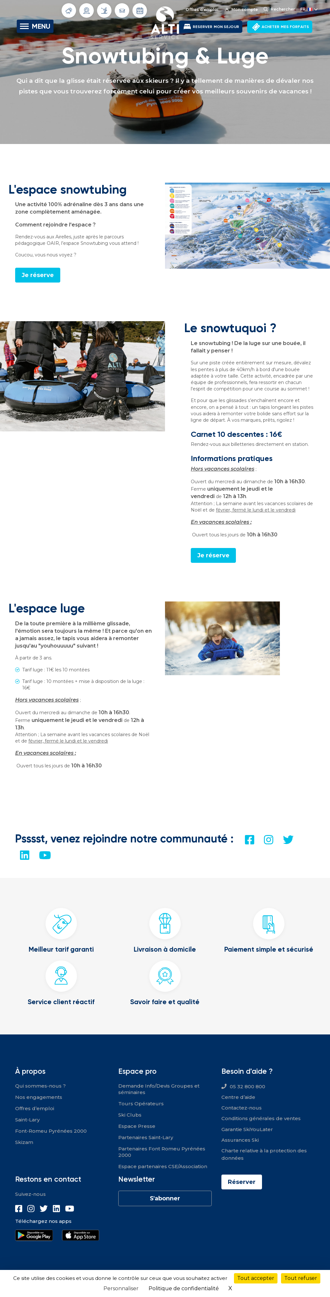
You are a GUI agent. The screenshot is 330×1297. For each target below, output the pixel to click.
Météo (69, 11)
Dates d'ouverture (140, 11)
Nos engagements (38, 1097)
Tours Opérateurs (141, 1103)
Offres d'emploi (202, 9)
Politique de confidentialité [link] (184, 1288)
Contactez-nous (241, 1108)
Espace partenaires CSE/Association (162, 1166)
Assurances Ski (240, 1140)
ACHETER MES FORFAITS (285, 26)
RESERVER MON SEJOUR (216, 26)
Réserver (242, 1182)
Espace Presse (136, 1126)
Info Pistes (104, 10)
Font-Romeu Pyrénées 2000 (51, 1131)
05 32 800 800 (247, 1086)
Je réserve (38, 275)
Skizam (24, 1142)
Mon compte (241, 9)
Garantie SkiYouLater (247, 1129)
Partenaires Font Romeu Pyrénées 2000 (161, 1152)
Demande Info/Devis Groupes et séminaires (158, 1089)
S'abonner (165, 1198)
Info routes (122, 11)
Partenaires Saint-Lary (145, 1137)
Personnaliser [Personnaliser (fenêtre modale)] (121, 1288)
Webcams (86, 11)
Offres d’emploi (34, 1108)
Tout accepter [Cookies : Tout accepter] (255, 1278)
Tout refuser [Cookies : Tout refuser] (300, 1278)
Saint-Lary (27, 1120)
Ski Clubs (129, 1115)
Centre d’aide (238, 1097)
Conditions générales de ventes (261, 1118)
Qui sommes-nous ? (40, 1086)
